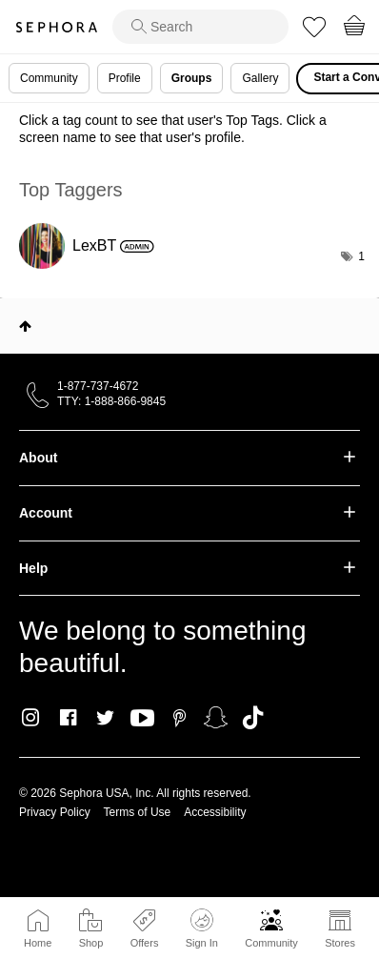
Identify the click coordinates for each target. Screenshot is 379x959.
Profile (125, 78)
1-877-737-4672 (97, 386)
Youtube (142, 719)
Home (37, 943)
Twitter (105, 718)
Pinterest (179, 718)
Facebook (68, 718)
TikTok (253, 718)
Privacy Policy (54, 812)
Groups (191, 78)
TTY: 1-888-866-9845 (111, 401)
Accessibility (215, 812)
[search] (200, 27)
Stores (340, 943)
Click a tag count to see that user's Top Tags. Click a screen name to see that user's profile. (173, 128)
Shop (91, 943)
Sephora (56, 27)
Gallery (260, 78)
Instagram (31, 718)
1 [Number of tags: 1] (361, 256)
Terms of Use (137, 812)
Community (271, 943)
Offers (144, 943)
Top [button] (25, 326)
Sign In (202, 928)
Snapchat (216, 718)
